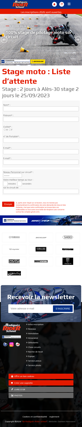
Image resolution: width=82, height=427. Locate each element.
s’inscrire (63, 308)
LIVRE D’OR (18, 389)
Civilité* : (7, 126)
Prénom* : (8, 115)
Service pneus (34, 361)
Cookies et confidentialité (35, 416)
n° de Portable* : (11, 136)
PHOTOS (16, 395)
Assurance (33, 338)
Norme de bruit (35, 351)
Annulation (33, 333)
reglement (54, 416)
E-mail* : (7, 147)
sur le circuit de (10, 187)
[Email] (30, 308)
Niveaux (32, 329)
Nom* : (6, 104)
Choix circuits (34, 347)
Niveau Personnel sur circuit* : (18, 172)
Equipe (31, 356)
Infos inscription (35, 324)
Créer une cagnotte (22, 383)
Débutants (33, 342)
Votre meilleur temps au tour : (18, 179)
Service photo (34, 365)
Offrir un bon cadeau (22, 376)
